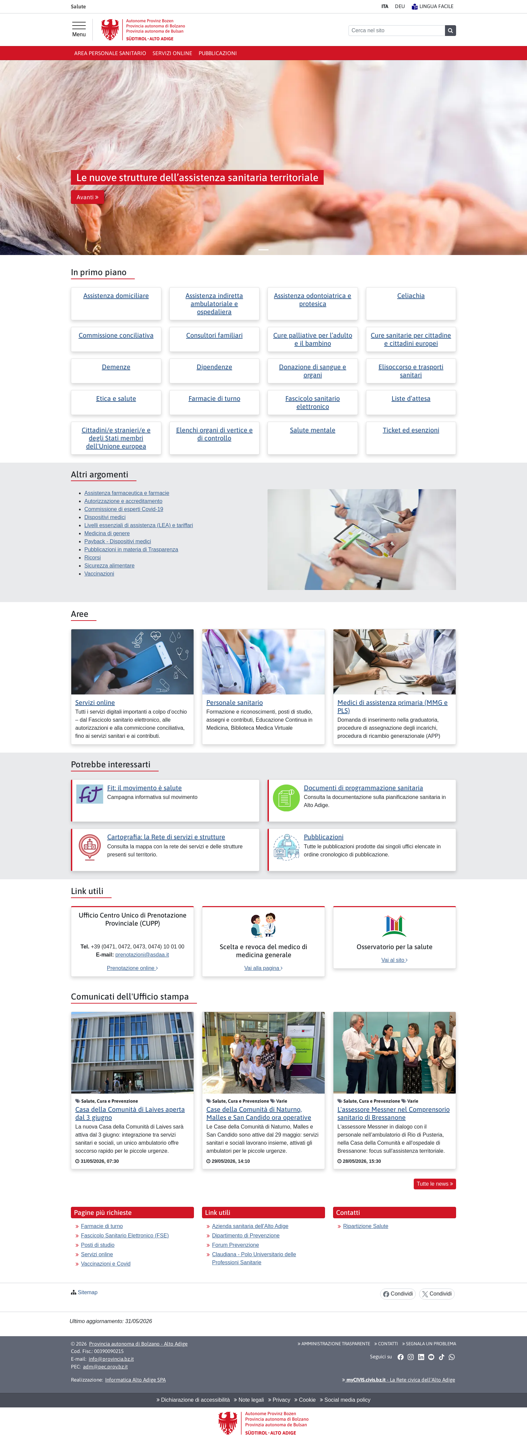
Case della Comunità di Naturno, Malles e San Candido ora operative (258, 1113)
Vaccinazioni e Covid (105, 1264)
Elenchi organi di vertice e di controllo (214, 434)
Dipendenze (214, 367)
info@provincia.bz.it (111, 1359)
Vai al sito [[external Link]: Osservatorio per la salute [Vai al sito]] (394, 960)
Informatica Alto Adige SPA (135, 1380)
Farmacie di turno (214, 398)
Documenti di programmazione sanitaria (363, 788)
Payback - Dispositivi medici (117, 541)
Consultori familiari (214, 335)
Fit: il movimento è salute (144, 788)
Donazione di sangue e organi (312, 371)
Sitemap (87, 1292)
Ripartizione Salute (365, 1226)
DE (400, 6)
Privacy (279, 1400)
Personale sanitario (234, 702)
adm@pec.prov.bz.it (105, 1366)
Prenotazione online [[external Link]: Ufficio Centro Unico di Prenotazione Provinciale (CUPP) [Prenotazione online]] (132, 968)
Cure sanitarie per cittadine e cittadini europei (411, 339)
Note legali (249, 1400)
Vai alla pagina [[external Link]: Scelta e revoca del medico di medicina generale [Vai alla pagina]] (263, 968)
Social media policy (345, 1400)
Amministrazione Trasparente (334, 1343)
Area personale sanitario (110, 53)
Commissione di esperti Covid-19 (123, 509)
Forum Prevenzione (235, 1245)
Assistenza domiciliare (116, 295)
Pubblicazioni (218, 53)
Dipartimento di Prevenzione (246, 1235)
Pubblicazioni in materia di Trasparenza (131, 549)
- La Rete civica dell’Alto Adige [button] (398, 1380)
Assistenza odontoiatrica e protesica (312, 299)
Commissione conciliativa (116, 335)
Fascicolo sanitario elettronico (312, 402)
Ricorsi (92, 557)
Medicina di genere (107, 533)
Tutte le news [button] (435, 1184)
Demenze (116, 367)
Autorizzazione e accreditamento (123, 501)
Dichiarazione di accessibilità (193, 1400)
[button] (18, 157)
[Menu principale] (79, 29)
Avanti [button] (87, 197)
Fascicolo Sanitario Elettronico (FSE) (125, 1235)
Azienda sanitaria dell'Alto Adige (250, 1226)
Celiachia (411, 295)
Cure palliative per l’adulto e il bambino (312, 339)
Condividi (398, 1294)
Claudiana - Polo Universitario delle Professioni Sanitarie (254, 1258)
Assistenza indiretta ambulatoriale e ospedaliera (214, 303)
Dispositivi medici (105, 517)
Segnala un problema (429, 1343)
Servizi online (172, 53)
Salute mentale (312, 430)
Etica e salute (116, 398)
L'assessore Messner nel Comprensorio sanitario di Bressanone (393, 1113)
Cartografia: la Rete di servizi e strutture (166, 837)
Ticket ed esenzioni (411, 430)
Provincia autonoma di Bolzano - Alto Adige (138, 1344)
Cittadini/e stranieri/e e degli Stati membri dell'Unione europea (116, 438)
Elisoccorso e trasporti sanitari (410, 371)
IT (384, 6)
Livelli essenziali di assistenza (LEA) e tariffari (138, 525)
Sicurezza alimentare (109, 565)
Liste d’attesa (411, 398)
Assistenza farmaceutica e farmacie (126, 493)
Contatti (386, 1343)
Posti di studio (98, 1245)
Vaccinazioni (99, 574)
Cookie (305, 1400)
